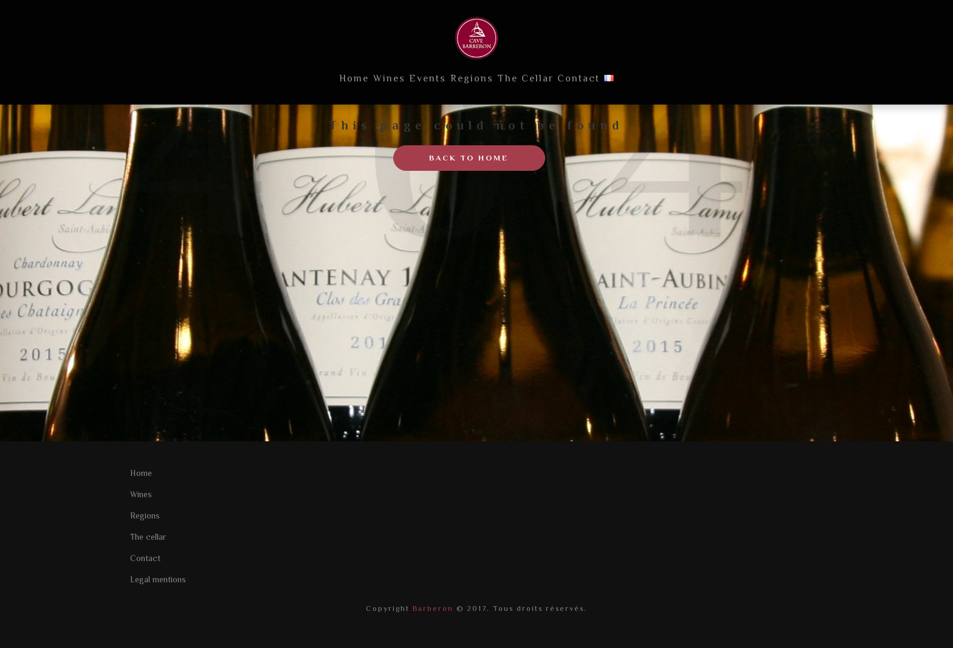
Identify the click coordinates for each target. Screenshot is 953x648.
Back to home (469, 157)
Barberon (431, 608)
